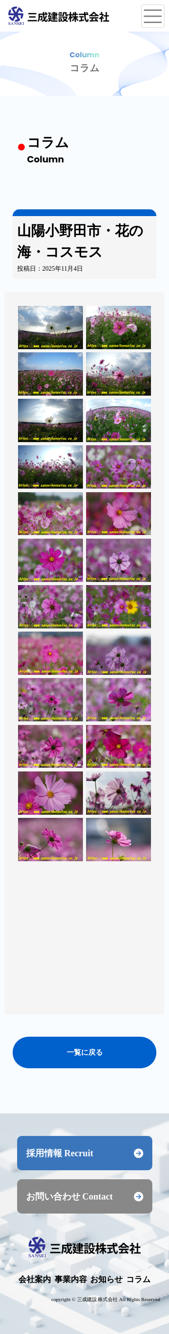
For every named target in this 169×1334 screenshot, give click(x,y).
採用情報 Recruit (84, 1153)
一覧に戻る (85, 1052)
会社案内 (34, 1279)
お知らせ (106, 1279)
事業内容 (71, 1279)
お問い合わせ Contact (84, 1196)
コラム (138, 1279)
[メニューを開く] (152, 16)
